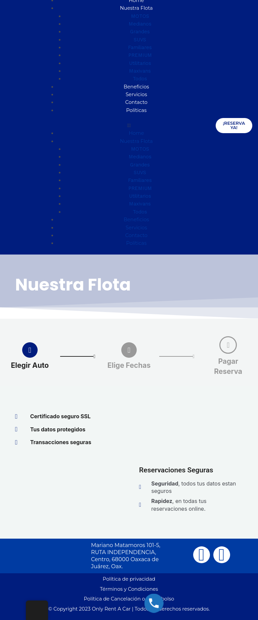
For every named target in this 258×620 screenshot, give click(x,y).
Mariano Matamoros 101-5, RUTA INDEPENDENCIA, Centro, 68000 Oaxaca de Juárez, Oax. (125, 555)
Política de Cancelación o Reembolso (129, 599)
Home (136, 133)
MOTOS (140, 16)
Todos (140, 79)
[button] (129, 125)
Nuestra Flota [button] (136, 8)
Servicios (136, 94)
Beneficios (136, 87)
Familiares (140, 47)
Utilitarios (140, 63)
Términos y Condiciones (129, 589)
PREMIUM (140, 55)
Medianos (140, 24)
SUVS (140, 40)
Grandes (140, 32)
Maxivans (140, 71)
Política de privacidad (129, 579)
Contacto (136, 102)
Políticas (136, 110)
